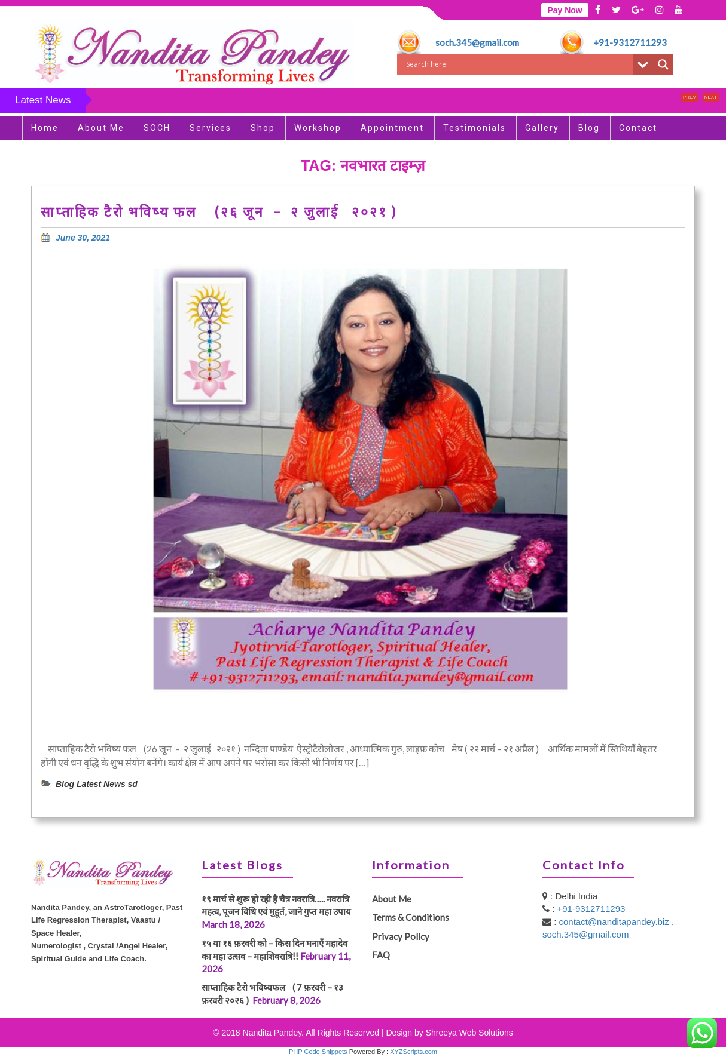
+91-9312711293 (630, 42)
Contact (638, 128)
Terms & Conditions (410, 917)
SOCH (157, 128)
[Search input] (518, 64)
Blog (589, 128)
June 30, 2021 (83, 237)
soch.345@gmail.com (477, 42)
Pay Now (564, 10)
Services (210, 128)
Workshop (317, 128)
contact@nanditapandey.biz (615, 922)
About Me (101, 128)
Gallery (542, 128)
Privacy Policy (400, 936)
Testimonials (474, 128)
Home (45, 128)
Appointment (392, 128)
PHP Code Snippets (318, 1051)
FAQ (381, 955)
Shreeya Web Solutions (469, 1032)
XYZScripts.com (413, 1051)
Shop (263, 128)
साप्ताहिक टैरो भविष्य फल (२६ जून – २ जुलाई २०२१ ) (221, 211)
